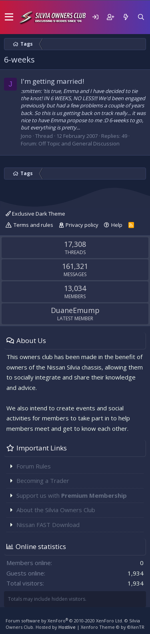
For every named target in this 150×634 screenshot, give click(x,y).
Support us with (71, 495)
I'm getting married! (52, 81)
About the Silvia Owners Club (55, 510)
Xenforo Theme (112, 627)
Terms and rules (33, 224)
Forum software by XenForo (64, 621)
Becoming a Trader (42, 481)
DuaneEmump (75, 310)
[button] (9, 17)
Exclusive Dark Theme (35, 213)
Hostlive (67, 627)
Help (116, 224)
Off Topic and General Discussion (79, 143)
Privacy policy (82, 224)
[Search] (140, 17)
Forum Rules (33, 466)
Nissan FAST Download (48, 525)
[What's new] (125, 17)
